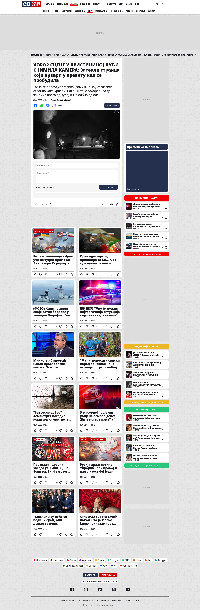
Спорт (96, 3)
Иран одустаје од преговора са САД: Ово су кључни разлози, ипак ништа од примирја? (100, 252)
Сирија (151, 10)
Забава (93, 565)
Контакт (135, 600)
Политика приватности (70, 600)
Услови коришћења (45, 187)
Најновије (62, 3)
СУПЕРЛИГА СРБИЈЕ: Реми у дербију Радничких (146, 364)
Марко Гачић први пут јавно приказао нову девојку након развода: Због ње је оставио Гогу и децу (146, 457)
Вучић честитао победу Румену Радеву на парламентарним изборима (146, 216)
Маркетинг (116, 600)
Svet (56, 54)
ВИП (121, 3)
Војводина (101, 10)
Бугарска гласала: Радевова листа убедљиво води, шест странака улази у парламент (146, 226)
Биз (137, 3)
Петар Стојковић (64, 100)
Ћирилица (108, 575)
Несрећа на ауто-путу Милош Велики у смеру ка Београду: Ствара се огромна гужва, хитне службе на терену (146, 246)
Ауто (105, 565)
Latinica (90, 575)
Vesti (48, 54)
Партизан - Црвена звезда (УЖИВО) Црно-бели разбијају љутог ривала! (53, 460)
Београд (140, 10)
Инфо (46, 10)
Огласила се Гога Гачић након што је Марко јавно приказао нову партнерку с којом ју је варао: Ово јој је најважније (100, 512)
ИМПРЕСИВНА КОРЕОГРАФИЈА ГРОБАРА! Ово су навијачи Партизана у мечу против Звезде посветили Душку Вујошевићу (146, 384)
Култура (162, 560)
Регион (129, 10)
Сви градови (133, 189)
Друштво (67, 10)
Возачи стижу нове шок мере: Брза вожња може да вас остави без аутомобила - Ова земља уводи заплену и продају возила (146, 236)
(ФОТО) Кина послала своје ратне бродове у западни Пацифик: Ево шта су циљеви (53, 304)
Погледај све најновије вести (146, 253)
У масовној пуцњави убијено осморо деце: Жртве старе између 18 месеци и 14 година (100, 408)
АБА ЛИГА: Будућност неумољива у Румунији (146, 374)
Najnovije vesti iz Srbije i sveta (100, 581)
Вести (74, 3)
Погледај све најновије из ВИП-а (146, 465)
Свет (90, 10)
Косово (56, 10)
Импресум (105, 600)
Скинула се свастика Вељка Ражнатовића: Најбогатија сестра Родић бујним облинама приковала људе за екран (146, 447)
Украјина (85, 3)
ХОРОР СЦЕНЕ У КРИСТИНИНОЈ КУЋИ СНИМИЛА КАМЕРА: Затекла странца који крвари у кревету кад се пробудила (127, 54)
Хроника (80, 10)
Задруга (111, 3)
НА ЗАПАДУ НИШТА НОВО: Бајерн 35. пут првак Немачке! (146, 394)
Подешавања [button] (156, 4)
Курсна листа (130, 565)
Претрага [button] (168, 4)
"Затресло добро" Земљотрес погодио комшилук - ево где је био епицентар (53, 408)
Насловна (49, 3)
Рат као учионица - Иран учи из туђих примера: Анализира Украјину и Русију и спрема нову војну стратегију (53, 252)
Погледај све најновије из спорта (146, 402)
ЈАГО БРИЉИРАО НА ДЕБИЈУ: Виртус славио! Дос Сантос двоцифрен (146, 354)
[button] (151, 4)
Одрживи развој (74, 565)
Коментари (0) (112, 105)
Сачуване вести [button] (162, 4)
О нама (127, 600)
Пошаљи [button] (108, 187)
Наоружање (116, 10)
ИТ (115, 565)
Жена (129, 3)
